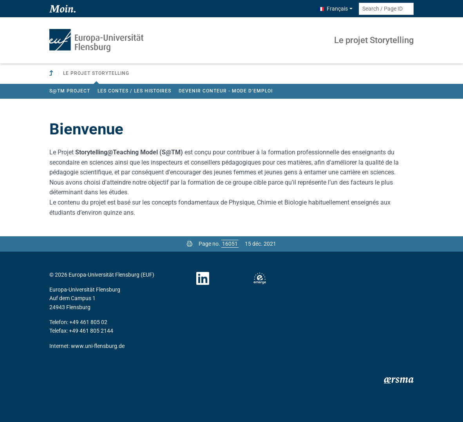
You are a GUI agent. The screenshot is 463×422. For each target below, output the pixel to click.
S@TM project (69, 91)
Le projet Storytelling (374, 40)
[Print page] (189, 244)
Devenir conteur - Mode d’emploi (226, 91)
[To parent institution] (52, 73)
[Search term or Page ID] (386, 9)
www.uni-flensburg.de (98, 346)
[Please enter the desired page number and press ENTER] (230, 244)
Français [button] (333, 8)
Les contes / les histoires (134, 91)
